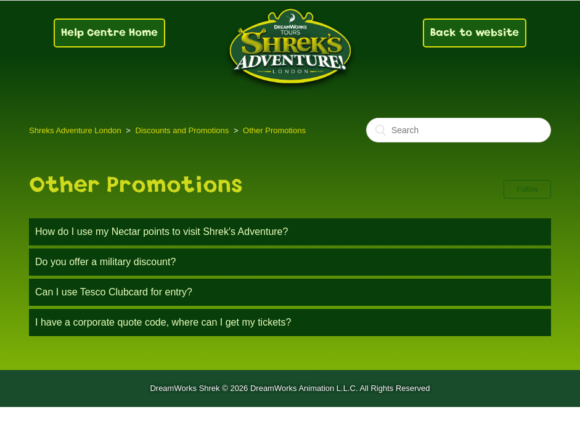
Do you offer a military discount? (105, 262)
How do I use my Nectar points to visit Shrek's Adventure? (161, 231)
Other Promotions (274, 130)
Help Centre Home (109, 32)
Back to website (474, 32)
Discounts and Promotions (182, 130)
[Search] (458, 130)
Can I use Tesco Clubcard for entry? (113, 292)
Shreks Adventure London (75, 130)
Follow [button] (527, 189)
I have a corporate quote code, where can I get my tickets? (163, 322)
